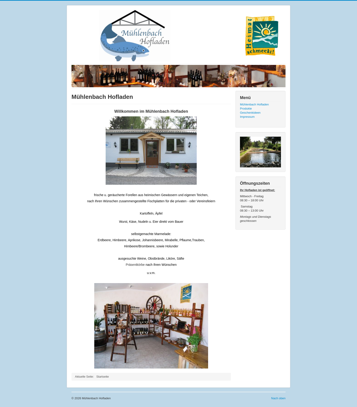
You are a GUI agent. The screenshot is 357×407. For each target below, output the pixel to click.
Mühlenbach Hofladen (254, 104)
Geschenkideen (250, 112)
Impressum (247, 116)
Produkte (246, 108)
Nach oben (278, 398)
